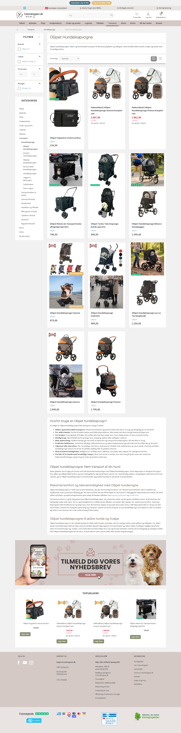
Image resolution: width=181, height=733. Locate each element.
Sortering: (54, 59)
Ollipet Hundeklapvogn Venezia (65, 313)
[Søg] (111, 15)
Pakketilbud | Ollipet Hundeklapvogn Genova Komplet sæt (106, 110)
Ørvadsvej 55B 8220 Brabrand (62, 673)
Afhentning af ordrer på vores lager (107, 694)
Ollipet (52, 142)
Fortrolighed (99, 679)
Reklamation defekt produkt (105, 683)
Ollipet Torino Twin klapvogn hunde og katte (104, 226)
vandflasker (134, 495)
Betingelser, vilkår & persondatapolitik (102, 667)
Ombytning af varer (102, 690)
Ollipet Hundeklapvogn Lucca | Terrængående (146, 315)
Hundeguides (138, 661)
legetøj (114, 495)
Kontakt (137, 676)
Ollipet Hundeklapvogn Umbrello (102, 315)
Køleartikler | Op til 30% (78, 3)
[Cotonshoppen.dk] (29, 15)
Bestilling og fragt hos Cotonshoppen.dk (103, 674)
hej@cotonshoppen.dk (66, 662)
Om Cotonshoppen (141, 665)
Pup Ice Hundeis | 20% (102, 3)
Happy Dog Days (140, 680)
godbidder (122, 495)
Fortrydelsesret (100, 698)
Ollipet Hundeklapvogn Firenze (105, 402)
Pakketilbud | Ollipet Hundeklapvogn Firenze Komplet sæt (147, 110)
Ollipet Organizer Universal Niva (65, 138)
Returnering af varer (102, 687)
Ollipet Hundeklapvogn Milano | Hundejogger (147, 226)
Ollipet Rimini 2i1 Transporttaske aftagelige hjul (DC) (65, 226)
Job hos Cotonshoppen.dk (143, 673)
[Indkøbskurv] (160, 14)
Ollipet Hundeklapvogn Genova (65, 402)
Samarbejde (138, 669)
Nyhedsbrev (138, 684)
